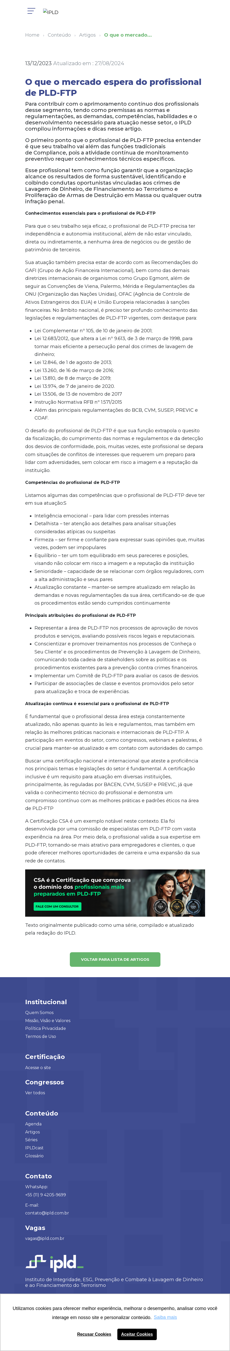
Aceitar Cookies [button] (137, 1334)
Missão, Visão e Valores (47, 1020)
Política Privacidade (45, 1028)
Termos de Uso (40, 1036)
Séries (31, 1139)
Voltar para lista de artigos (115, 959)
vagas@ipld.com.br (44, 1238)
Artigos (32, 1132)
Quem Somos (39, 1012)
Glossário (34, 1155)
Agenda (33, 1124)
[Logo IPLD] (52, 12)
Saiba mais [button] (165, 1317)
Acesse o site (38, 1067)
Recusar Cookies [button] (94, 1334)
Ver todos (35, 1092)
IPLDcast (34, 1147)
